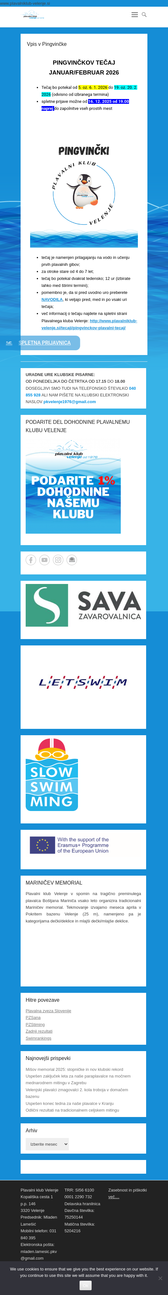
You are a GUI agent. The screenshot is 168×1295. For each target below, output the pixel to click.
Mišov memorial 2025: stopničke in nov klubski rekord (74, 1069)
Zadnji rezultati (39, 1031)
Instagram (58, 560)
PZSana (33, 1017)
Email (72, 560)
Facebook (31, 560)
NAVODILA (52, 299)
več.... (114, 1196)
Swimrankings (38, 1038)
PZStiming (35, 1024)
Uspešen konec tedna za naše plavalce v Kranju (70, 1103)
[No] (160, 1278)
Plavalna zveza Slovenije (48, 1010)
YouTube (44, 560)
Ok (85, 1285)
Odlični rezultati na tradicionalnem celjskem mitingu (72, 1110)
